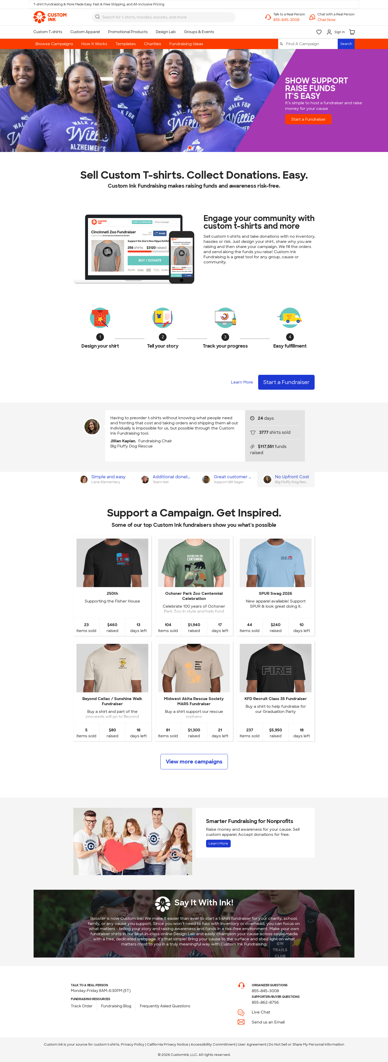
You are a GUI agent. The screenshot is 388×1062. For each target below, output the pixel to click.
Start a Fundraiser (315, 119)
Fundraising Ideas (186, 43)
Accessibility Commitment (213, 1044)
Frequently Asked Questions (165, 1006)
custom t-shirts (106, 1044)
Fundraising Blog (116, 1006)
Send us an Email (268, 1022)
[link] (49, 17)
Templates (125, 43)
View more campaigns (194, 761)
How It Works (94, 43)
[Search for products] (159, 17)
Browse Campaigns (54, 43)
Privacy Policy (132, 1044)
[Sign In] (335, 32)
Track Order (82, 1006)
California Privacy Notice (167, 1044)
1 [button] (190, 148)
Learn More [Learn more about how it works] (242, 382)
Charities (152, 43)
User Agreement (252, 1044)
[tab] (104, 479)
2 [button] (198, 148)
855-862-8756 (265, 1002)
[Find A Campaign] (312, 44)
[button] (336, 20)
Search (346, 44)
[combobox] (164, 17)
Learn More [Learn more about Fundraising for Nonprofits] (218, 843)
